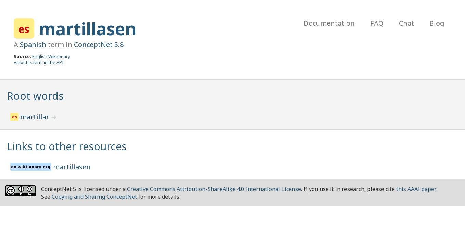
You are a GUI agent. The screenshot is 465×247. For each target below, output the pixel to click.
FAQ (377, 23)
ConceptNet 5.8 (99, 44)
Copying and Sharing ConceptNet (94, 196)
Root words (35, 96)
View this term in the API (39, 62)
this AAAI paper (416, 189)
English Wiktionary (51, 56)
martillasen (87, 28)
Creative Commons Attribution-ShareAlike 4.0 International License (214, 189)
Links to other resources (67, 146)
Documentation (329, 23)
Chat (406, 23)
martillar (35, 116)
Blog (436, 23)
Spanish (33, 44)
